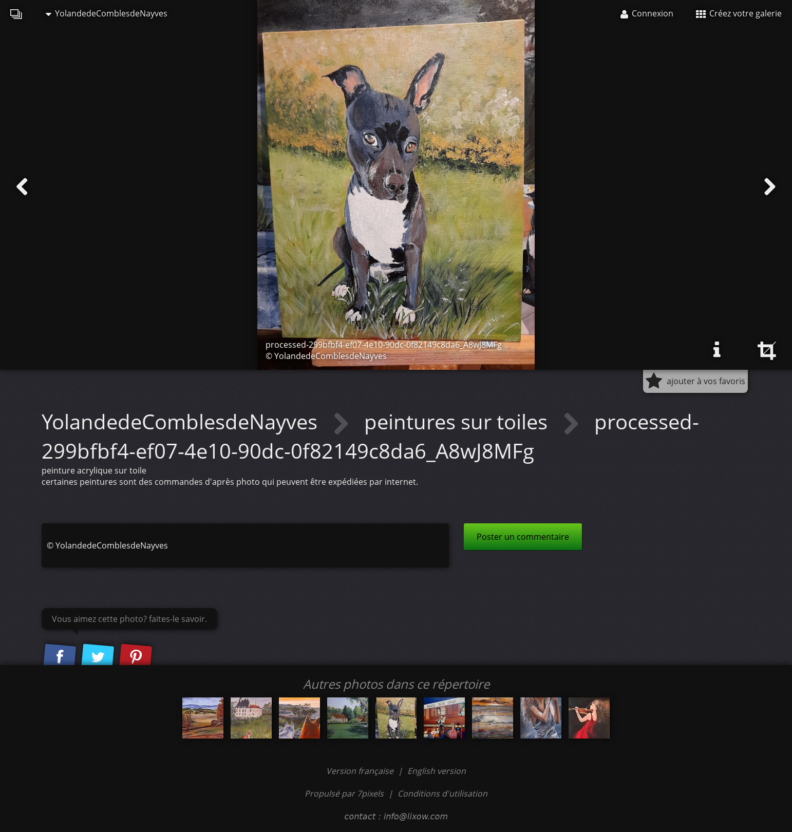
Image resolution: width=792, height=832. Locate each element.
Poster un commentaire (523, 536)
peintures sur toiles (458, 421)
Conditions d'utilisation (442, 793)
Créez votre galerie (739, 13)
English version (436, 771)
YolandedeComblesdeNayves (106, 13)
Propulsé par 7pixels (344, 793)
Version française (360, 771)
